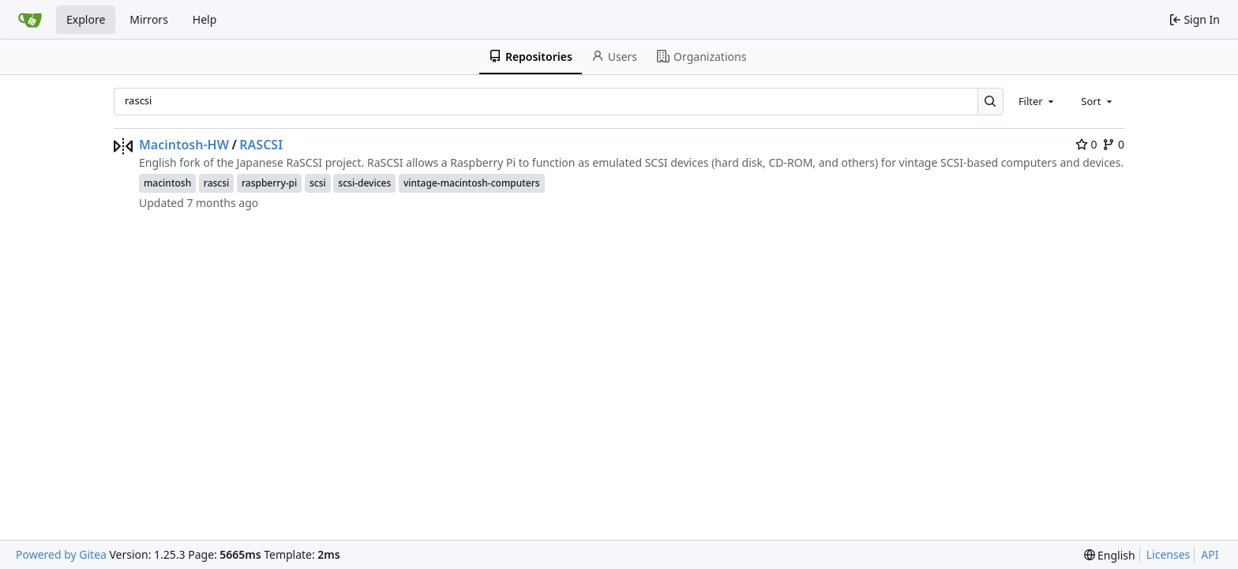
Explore (85, 19)
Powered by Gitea (61, 554)
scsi (318, 183)
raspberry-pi (269, 183)
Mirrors (148, 19)
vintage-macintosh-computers (471, 183)
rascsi (217, 183)
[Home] (30, 20)
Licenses (1168, 554)
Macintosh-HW (184, 145)
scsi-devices (364, 183)
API (1209, 554)
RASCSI (261, 145)
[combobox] (1037, 101)
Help (205, 19)
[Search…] (990, 101)
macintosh (167, 183)
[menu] (1109, 555)
